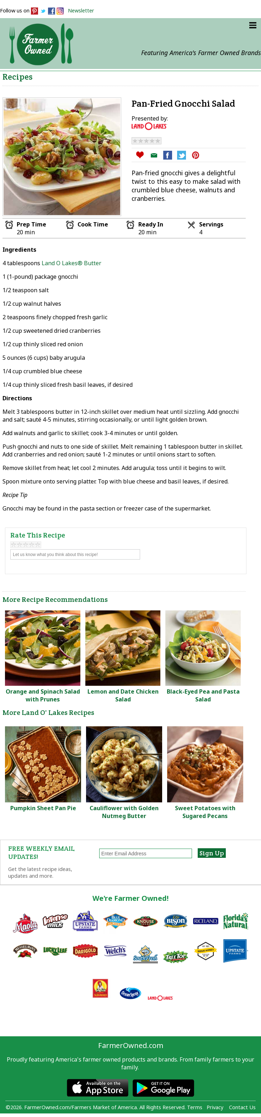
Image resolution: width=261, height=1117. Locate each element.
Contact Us (242, 1107)
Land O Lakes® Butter (71, 263)
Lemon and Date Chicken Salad (123, 695)
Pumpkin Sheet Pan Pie (43, 808)
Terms (194, 1107)
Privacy (215, 1107)
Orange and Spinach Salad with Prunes (43, 695)
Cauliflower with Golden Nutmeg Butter (124, 812)
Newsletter (81, 10)
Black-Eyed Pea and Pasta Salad (203, 695)
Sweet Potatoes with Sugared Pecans (205, 812)
